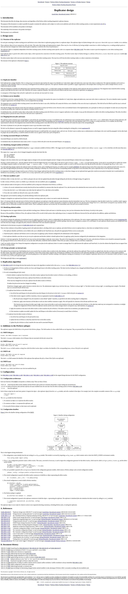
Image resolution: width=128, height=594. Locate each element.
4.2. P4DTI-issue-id (7, 342)
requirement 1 (59, 173)
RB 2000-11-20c (28, 377)
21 (105, 24)
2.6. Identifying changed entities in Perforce (15, 145)
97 (11, 86)
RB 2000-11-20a (7, 377)
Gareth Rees (55, 14)
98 (14, 86)
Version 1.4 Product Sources (78, 2)
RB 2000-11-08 (79, 49)
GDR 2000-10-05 (39, 564)
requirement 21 (5, 51)
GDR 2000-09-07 (5, 519)
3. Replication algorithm (11, 262)
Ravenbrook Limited (64, 14)
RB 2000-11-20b (18, 377)
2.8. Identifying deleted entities (11, 208)
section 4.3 (96, 88)
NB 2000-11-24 (7, 266)
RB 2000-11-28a (38, 377)
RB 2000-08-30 (5, 528)
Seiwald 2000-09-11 (8, 149)
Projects (47, 2)
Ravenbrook (41, 2)
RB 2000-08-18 (34, 555)
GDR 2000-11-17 (59, 296)
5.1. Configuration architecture (11, 381)
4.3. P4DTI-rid (5, 353)
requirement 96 (122, 220)
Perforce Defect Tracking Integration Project (64, 4)
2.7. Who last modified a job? (10, 176)
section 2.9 (90, 90)
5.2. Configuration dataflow (10, 412)
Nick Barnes (44, 524)
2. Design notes (7, 36)
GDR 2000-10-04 (28, 226)
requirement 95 (86, 128)
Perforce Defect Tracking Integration (60, 2)
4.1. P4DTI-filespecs (7, 333)
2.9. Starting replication (8, 217)
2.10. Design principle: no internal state (13, 249)
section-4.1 (80, 294)
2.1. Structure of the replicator (10, 39)
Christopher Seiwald (50, 547)
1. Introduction (7, 18)
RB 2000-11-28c (5, 544)
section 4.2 (61, 121)
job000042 (76, 167)
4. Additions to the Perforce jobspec (15, 327)
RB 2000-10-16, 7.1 (74, 266)
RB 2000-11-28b (48, 377)
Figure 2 (3, 415)
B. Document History (9, 551)
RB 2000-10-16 (5, 531)
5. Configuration (7, 374)
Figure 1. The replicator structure (64, 63)
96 (9, 86)
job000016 (53, 182)
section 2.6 (90, 306)
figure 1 (27, 60)
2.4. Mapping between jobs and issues (13, 116)
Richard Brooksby (46, 526)
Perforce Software (60, 547)
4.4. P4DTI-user (6, 363)
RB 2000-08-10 (5, 526)
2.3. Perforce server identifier (10, 96)
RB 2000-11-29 (77, 389)
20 (101, 24)
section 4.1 (67, 141)
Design (88, 2)
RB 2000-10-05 (5, 529)
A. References (6, 515)
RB (8, 566)
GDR (8, 555)
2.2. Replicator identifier (9, 80)
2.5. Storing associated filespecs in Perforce (15, 135)
